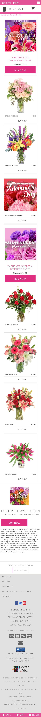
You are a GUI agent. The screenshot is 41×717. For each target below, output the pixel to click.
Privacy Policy (10, 704)
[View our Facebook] (16, 604)
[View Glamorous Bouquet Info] (20, 403)
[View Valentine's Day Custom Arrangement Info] (20, 36)
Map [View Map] (20, 714)
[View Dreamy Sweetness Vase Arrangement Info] (20, 95)
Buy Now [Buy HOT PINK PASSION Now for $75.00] (22, 479)
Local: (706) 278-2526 (21, 624)
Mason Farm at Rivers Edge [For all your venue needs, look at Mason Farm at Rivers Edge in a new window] (20, 658)
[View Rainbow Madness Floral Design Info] (20, 145)
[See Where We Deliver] (20, 570)
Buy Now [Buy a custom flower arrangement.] (14, 522)
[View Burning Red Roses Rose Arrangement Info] (20, 304)
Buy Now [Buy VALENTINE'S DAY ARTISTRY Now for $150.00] (22, 220)
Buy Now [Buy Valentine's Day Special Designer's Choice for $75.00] (20, 278)
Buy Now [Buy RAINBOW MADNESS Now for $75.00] (22, 171)
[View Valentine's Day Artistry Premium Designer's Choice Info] (20, 194)
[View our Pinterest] (24, 604)
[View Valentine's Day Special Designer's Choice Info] (20, 244)
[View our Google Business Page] (20, 604)
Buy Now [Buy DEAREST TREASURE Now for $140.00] (22, 379)
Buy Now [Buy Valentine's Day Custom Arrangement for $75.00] (20, 70)
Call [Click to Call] (7, 714)
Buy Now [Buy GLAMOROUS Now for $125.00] (22, 429)
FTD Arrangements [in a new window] (20, 661)
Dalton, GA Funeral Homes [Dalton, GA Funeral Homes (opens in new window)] (14, 678)
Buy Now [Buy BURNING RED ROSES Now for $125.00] (22, 329)
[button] (34, 9)
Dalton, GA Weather (10, 689)
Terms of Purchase (27, 704)
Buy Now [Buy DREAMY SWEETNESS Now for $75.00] (22, 121)
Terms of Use (20, 708)
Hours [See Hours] (34, 714)
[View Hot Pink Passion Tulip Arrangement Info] (20, 453)
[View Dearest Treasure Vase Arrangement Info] (20, 353)
